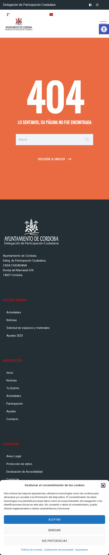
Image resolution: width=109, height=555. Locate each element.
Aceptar (55, 519)
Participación (14, 403)
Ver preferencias (54, 541)
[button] (104, 29)
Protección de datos (19, 464)
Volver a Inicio (51, 159)
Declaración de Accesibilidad (24, 471)
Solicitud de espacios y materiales (28, 328)
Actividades (13, 312)
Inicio (9, 372)
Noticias (11, 320)
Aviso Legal (13, 456)
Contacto (12, 419)
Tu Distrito (12, 388)
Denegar (54, 530)
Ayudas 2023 (14, 335)
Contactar (12, 479)
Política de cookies (31, 549)
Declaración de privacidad (58, 549)
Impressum (81, 549)
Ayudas (11, 411)
